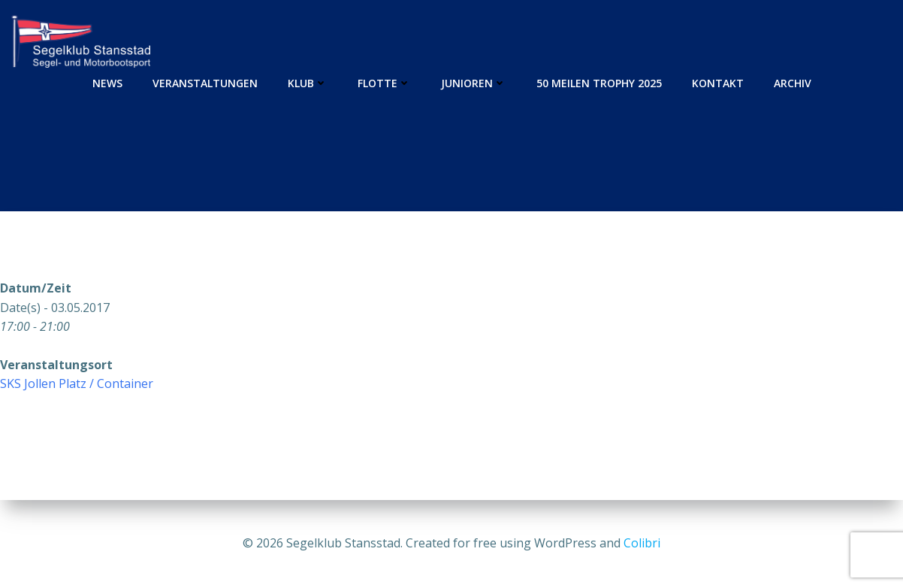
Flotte (384, 83)
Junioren (473, 83)
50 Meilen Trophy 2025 (599, 83)
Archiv (792, 83)
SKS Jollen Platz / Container (76, 383)
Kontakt (718, 83)
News (107, 83)
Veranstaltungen (205, 83)
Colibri (642, 543)
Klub (308, 83)
